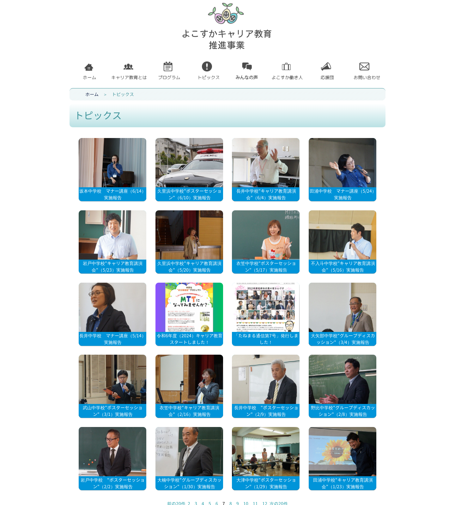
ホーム (92, 94)
